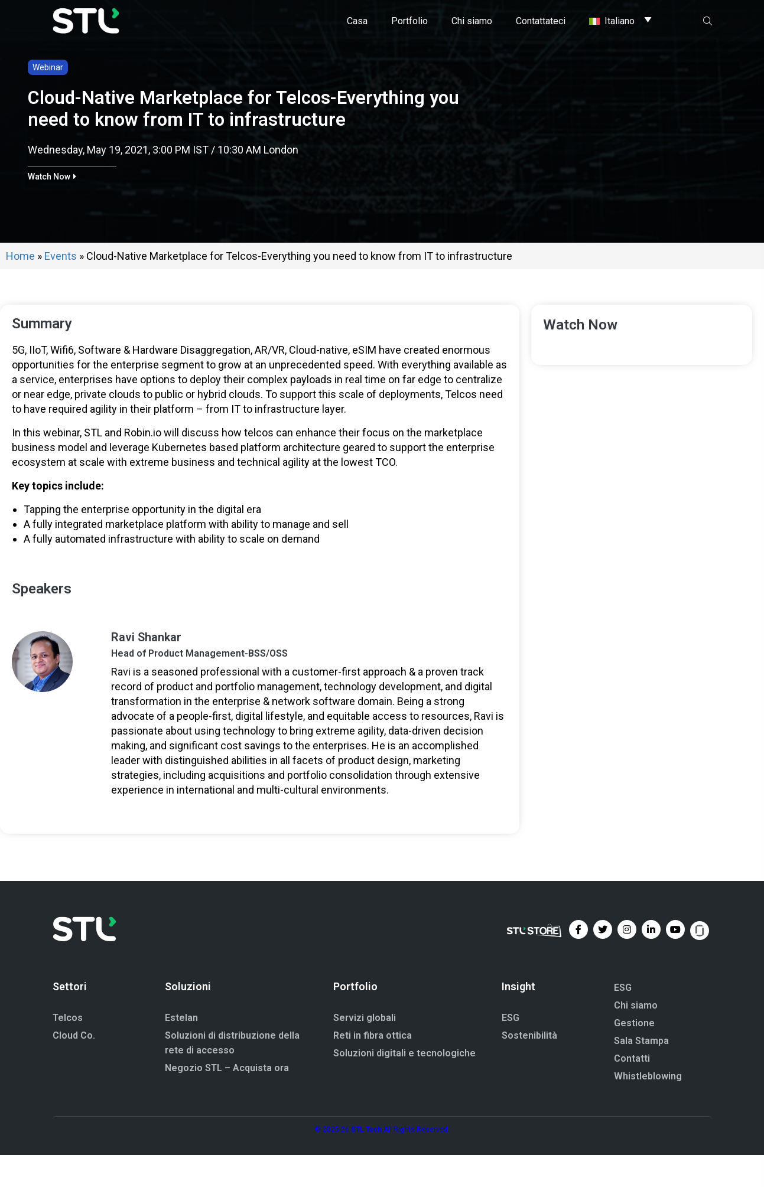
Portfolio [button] (409, 20)
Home (20, 292)
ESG (510, 1053)
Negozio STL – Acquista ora (227, 1104)
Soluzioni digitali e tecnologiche (404, 1089)
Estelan (181, 1053)
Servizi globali (364, 1053)
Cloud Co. (74, 1071)
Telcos (68, 1053)
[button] (52, 212)
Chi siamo (636, 1041)
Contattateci (540, 20)
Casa (357, 20)
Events (60, 292)
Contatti (632, 1094)
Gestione (634, 1059)
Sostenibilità (529, 1071)
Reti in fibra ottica (372, 1071)
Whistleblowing (648, 1112)
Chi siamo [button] (471, 20)
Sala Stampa (641, 1076)
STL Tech (366, 1165)
